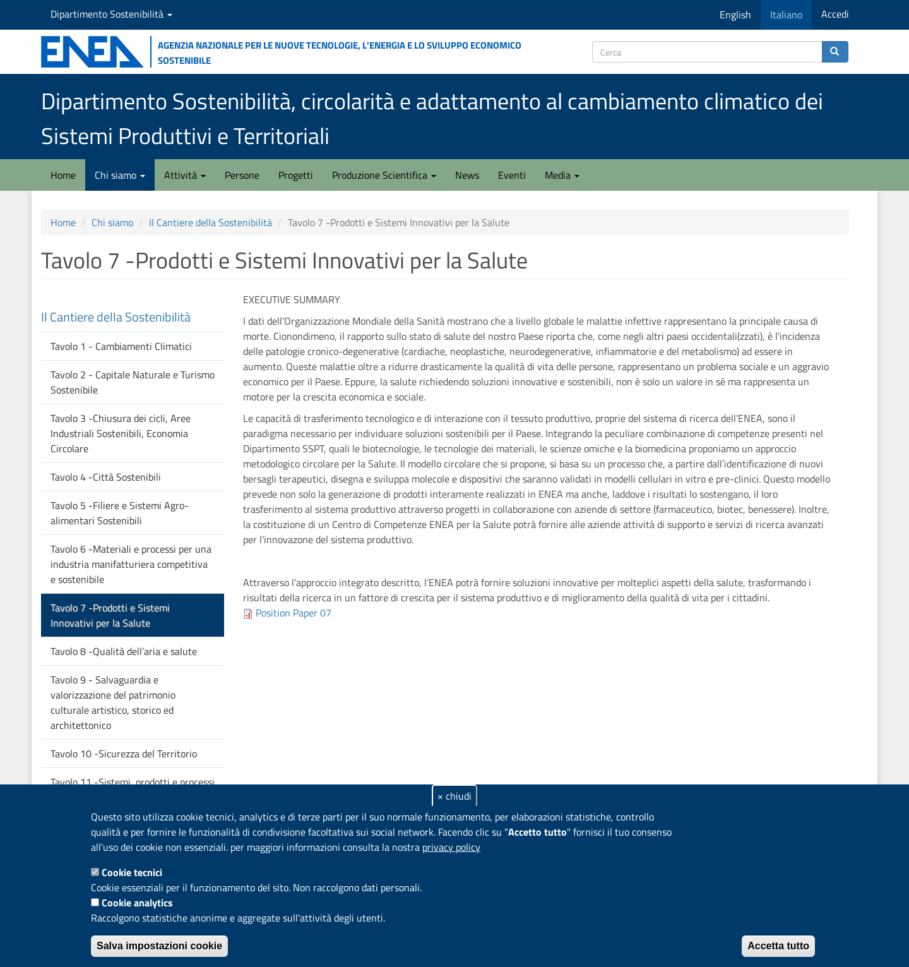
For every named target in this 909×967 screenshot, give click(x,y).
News (467, 175)
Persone (242, 175)
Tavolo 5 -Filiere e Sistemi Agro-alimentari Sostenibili (119, 513)
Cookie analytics (137, 902)
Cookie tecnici (132, 872)
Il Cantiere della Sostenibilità (210, 222)
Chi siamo (120, 175)
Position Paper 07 (293, 612)
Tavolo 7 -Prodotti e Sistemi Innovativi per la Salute (110, 615)
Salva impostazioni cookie (159, 945)
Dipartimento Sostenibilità (111, 13)
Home (63, 175)
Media (562, 175)
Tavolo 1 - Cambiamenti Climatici (121, 346)
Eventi (512, 175)
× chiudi (454, 795)
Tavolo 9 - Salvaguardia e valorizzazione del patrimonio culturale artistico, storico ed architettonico (112, 702)
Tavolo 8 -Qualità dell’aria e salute (123, 651)
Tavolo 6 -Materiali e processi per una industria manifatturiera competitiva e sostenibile (130, 564)
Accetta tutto (778, 945)
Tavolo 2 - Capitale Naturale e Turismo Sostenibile (132, 382)
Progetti (295, 175)
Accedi (835, 13)
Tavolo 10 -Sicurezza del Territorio (123, 753)
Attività (185, 175)
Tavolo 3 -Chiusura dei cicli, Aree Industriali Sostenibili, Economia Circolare (120, 433)
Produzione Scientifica (384, 175)
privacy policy (451, 847)
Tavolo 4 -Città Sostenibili (105, 476)
